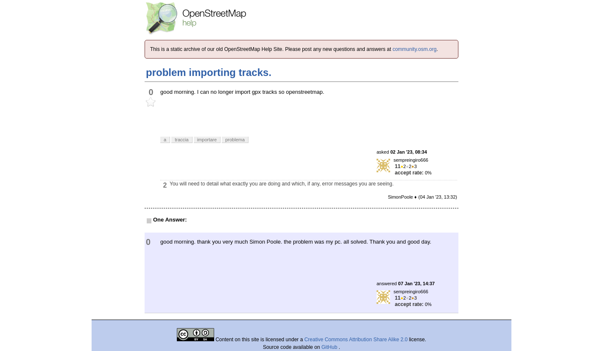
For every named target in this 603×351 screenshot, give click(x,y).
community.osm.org (415, 49)
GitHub (330, 347)
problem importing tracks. (208, 72)
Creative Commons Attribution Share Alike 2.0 (356, 340)
